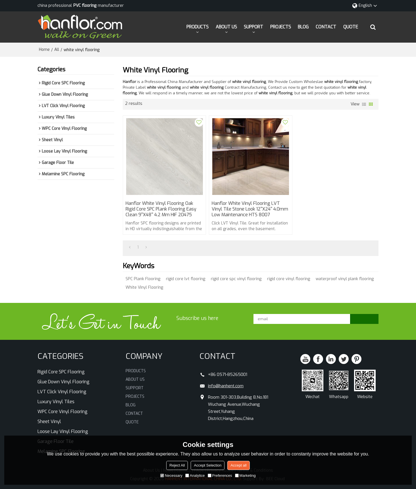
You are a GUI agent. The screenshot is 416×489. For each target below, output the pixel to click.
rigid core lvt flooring (185, 279)
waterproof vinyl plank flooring (345, 279)
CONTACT (326, 27)
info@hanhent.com (226, 386)
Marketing (245, 475)
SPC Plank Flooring (143, 279)
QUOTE (350, 27)
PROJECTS (280, 27)
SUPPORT (253, 27)
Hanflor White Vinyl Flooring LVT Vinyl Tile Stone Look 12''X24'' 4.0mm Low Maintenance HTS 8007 (250, 209)
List (364, 104)
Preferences (220, 475)
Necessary (171, 475)
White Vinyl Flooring (144, 287)
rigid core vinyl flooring (288, 279)
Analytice (195, 475)
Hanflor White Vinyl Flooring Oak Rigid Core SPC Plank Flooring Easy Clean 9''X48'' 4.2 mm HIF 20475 (161, 209)
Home (44, 49)
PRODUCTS (197, 27)
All (56, 49)
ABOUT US (226, 27)
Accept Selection (207, 465)
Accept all (238, 465)
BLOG (303, 27)
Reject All (177, 465)
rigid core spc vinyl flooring (236, 279)
